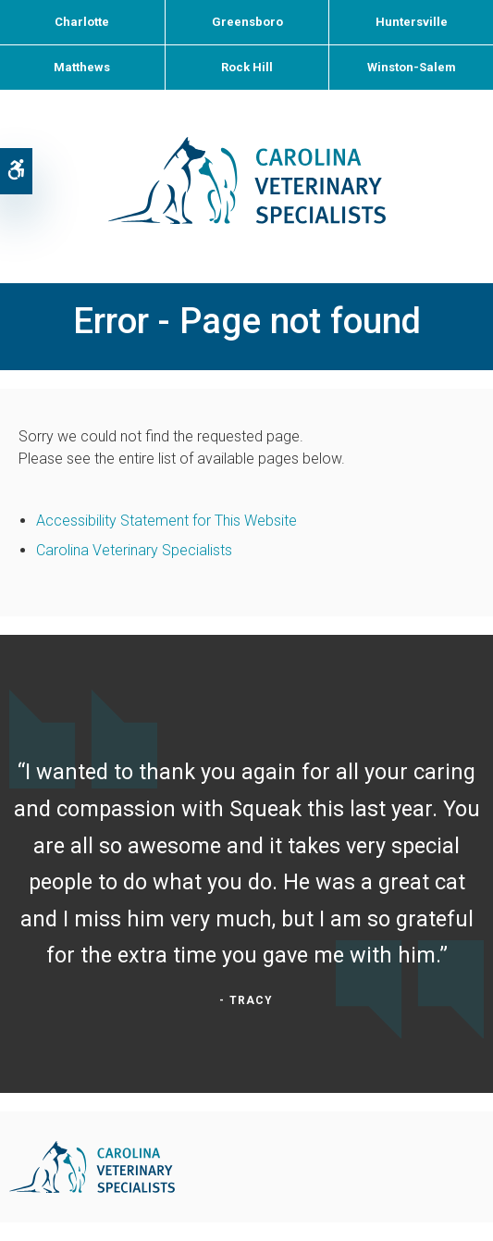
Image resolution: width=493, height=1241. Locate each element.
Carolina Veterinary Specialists (134, 550)
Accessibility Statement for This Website (166, 520)
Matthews (82, 67)
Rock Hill (247, 67)
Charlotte (82, 22)
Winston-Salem (411, 67)
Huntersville (412, 22)
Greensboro (247, 22)
